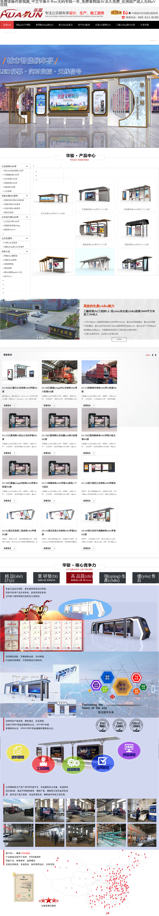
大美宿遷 (144, 25)
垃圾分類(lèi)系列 (10, 196)
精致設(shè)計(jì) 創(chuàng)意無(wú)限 (16, 578)
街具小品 (6, 251)
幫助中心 (154, 41)
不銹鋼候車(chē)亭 (11, 175)
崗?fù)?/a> (8, 276)
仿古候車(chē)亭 (10, 179)
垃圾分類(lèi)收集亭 (12, 208)
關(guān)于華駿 (23, 25)
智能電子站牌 (9, 187)
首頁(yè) (7, 25)
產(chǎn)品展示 (66, 25)
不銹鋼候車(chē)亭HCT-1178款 (137, 209)
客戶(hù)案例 (84, 25)
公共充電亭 (7, 238)
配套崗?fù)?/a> (10, 230)
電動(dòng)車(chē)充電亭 (14, 247)
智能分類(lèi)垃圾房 (12, 204)
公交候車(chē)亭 (9, 166)
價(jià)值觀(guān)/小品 (13, 272)
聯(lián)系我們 (9, 33)
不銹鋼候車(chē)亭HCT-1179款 (95, 209)
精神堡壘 (8, 268)
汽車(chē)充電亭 (10, 243)
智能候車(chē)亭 (10, 183)
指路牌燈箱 (8, 264)
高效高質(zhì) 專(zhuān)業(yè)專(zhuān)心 (115, 578)
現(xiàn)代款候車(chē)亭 (14, 171)
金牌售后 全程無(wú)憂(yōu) (148, 578)
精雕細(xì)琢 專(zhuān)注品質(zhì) (82, 578)
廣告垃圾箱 (8, 212)
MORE (119, 339)
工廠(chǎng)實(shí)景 (125, 25)
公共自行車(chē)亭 (10, 217)
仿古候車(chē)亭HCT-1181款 (53, 213)
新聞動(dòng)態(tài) (44, 25)
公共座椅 (8, 191)
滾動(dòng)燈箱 (10, 260)
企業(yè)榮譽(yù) (103, 25)
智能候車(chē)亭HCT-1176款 (137, 244)
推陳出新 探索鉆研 (49, 577)
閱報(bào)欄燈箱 (10, 256)
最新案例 (7, 355)
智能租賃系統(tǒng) (12, 226)
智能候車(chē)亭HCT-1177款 (95, 244)
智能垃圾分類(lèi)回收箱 (14, 200)
